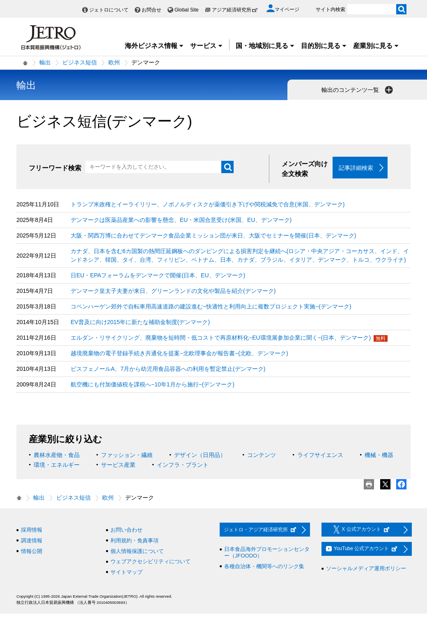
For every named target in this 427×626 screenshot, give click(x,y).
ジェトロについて (109, 10)
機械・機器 (379, 455)
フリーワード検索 (55, 167)
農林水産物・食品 (57, 455)
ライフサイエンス (320, 455)
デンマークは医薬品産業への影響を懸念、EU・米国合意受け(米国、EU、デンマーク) (181, 220)
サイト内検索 (330, 9)
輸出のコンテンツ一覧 (358, 90)
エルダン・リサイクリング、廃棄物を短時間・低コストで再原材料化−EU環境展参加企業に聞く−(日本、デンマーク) (221, 338)
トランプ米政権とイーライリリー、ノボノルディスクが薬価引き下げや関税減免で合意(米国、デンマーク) (207, 204)
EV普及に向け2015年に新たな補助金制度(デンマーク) (140, 322)
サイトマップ (126, 572)
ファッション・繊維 (127, 455)
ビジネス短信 (79, 62)
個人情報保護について (137, 551)
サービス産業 (118, 465)
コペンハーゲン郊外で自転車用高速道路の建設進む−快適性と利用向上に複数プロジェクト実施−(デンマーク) (211, 307)
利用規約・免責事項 (134, 541)
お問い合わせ (126, 530)
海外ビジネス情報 (154, 45)
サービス (206, 45)
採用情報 (31, 530)
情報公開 (31, 551)
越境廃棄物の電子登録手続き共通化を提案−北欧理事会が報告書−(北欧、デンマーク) (179, 353)
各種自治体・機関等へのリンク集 (264, 566)
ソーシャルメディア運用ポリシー (366, 569)
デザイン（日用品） (200, 455)
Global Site (186, 10)
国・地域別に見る (265, 45)
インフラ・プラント (183, 465)
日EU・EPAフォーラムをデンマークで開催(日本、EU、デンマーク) (158, 275)
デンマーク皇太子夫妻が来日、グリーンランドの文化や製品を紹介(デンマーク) (173, 291)
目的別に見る (324, 45)
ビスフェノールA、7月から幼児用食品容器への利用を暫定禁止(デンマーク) (168, 369)
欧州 (114, 62)
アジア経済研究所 (235, 10)
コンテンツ (261, 455)
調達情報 (31, 541)
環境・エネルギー (57, 465)
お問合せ (151, 10)
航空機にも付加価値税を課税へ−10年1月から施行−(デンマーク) (152, 385)
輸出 (45, 62)
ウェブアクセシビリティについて (150, 562)
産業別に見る (376, 45)
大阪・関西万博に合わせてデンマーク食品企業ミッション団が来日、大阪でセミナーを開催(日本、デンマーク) (213, 236)
